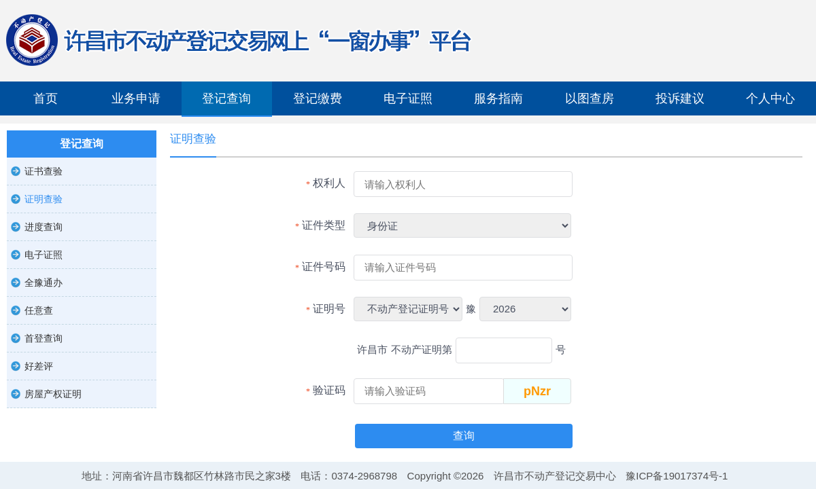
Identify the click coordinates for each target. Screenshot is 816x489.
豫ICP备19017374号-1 (677, 476)
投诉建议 (680, 98)
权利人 (329, 183)
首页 (45, 98)
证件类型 (323, 225)
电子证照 (408, 98)
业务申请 (136, 98)
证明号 (329, 308)
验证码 (329, 390)
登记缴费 (317, 98)
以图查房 (589, 98)
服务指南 (498, 98)
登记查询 (226, 98)
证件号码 (323, 266)
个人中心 (770, 98)
